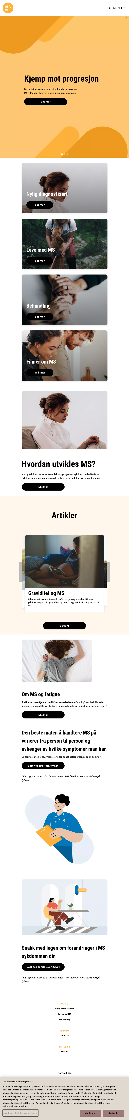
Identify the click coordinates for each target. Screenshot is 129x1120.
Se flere (64, 626)
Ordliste (65, 1035)
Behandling (64, 1019)
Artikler (64, 1051)
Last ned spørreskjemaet (43, 765)
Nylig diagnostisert (64, 1008)
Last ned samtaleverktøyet (43, 967)
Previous (19, 572)
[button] (111, 8)
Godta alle (90, 1114)
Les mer (45, 101)
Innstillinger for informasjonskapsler (20, 1114)
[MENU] (121, 8)
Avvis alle (113, 1114)
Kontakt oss (64, 1073)
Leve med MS (64, 1014)
